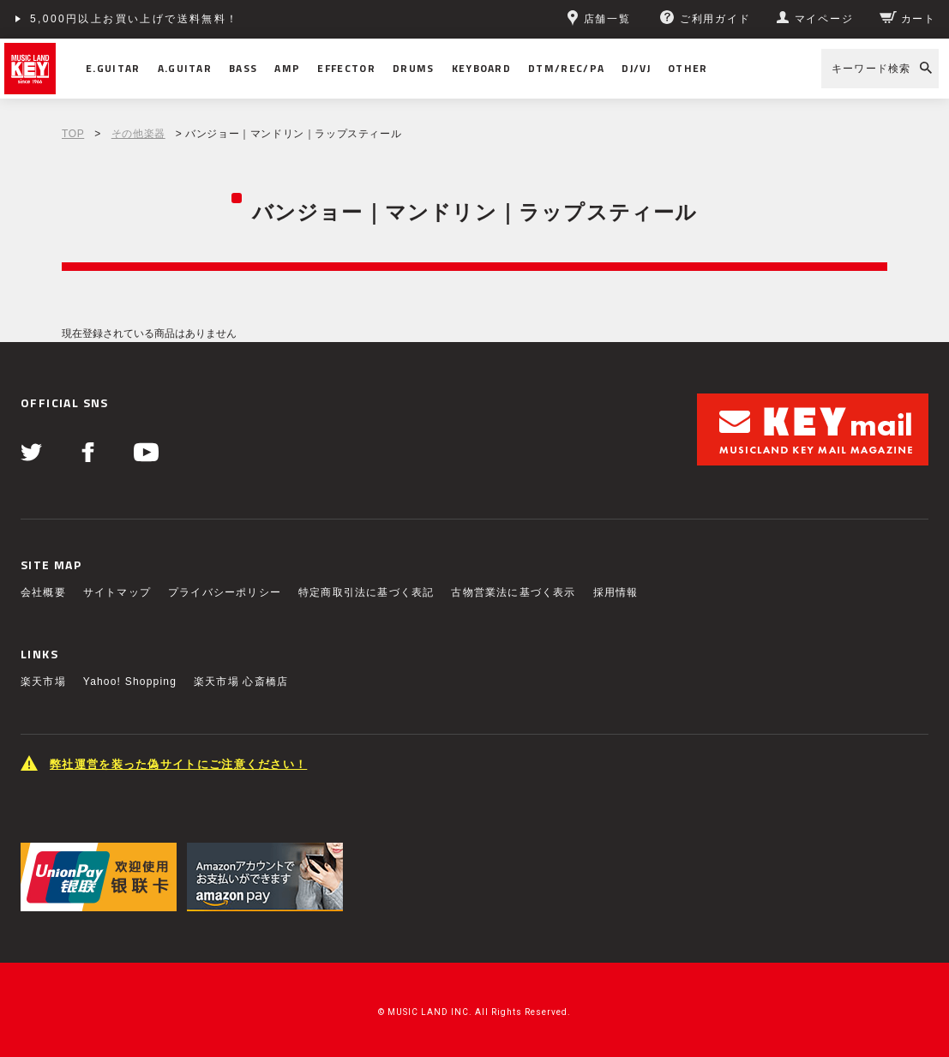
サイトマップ (117, 592)
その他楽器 (138, 134)
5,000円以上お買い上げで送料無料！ (134, 19)
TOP (73, 134)
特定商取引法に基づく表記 (366, 592)
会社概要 (43, 592)
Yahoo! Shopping (130, 682)
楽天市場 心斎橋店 (241, 682)
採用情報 (616, 592)
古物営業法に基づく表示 (513, 592)
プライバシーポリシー (224, 592)
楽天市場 (43, 682)
